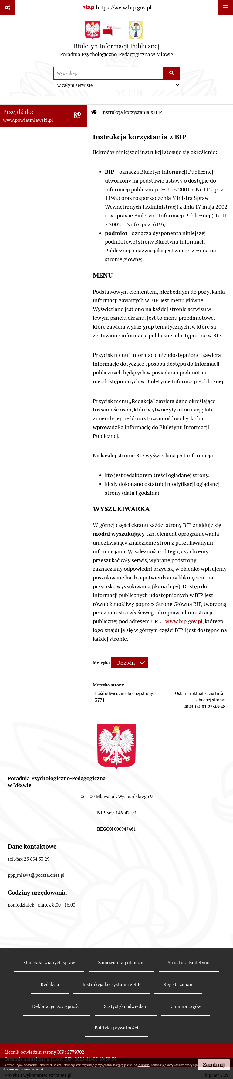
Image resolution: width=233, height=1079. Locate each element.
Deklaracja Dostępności (56, 1006)
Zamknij (214, 1064)
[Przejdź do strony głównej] (116, 40)
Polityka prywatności (116, 1028)
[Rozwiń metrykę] (129, 662)
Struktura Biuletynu (189, 962)
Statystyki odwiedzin (125, 1006)
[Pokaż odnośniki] (7, 7)
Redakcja (50, 984)
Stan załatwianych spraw (49, 962)
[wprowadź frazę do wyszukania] (108, 73)
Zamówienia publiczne (121, 962)
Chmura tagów (186, 1006)
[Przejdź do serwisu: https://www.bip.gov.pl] (116, 7)
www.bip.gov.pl (183, 621)
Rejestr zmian (178, 984)
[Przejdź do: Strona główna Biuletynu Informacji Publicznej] (94, 112)
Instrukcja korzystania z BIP (111, 984)
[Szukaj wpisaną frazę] (172, 73)
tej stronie (144, 1065)
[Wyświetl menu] (225, 7)
